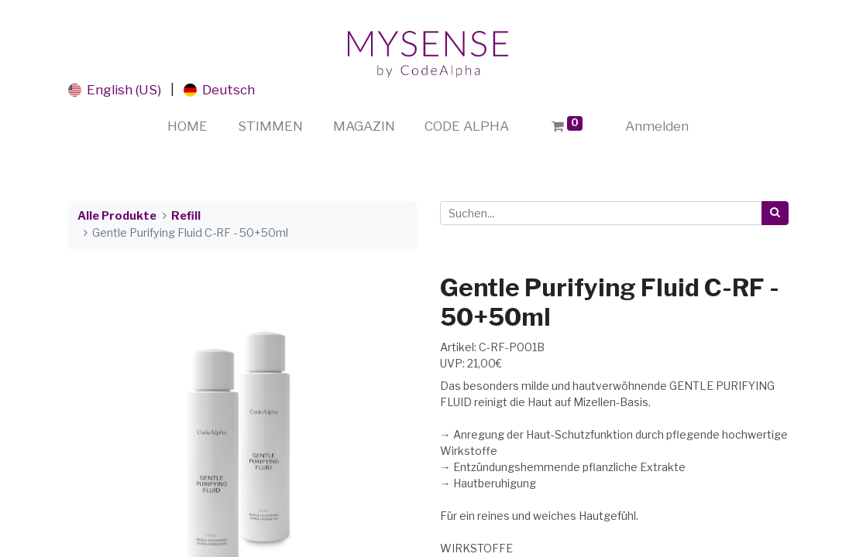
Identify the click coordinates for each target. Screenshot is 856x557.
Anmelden (657, 126)
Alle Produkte (116, 216)
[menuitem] (188, 127)
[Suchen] (775, 213)
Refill (186, 216)
